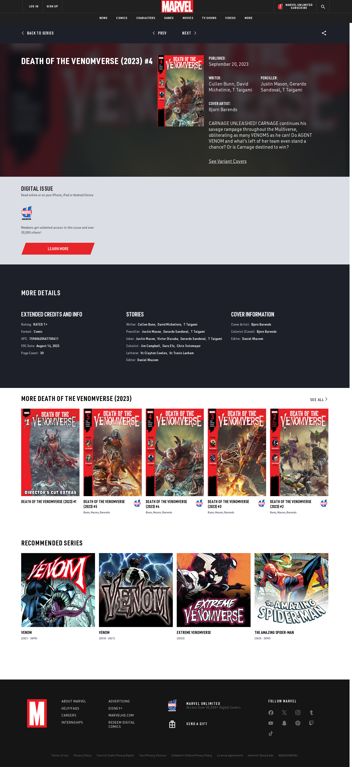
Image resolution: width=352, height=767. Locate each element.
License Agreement (230, 755)
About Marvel (74, 701)
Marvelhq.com (121, 715)
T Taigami (187, 105)
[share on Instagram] (297, 713)
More (249, 18)
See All (319, 423)
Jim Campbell (150, 369)
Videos (230, 18)
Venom (26, 656)
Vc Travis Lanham (181, 376)
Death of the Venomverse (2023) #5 (104, 528)
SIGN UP (52, 6)
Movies (188, 18)
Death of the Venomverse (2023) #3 (228, 528)
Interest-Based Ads (261, 755)
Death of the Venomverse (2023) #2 (290, 528)
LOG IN (33, 6)
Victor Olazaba (167, 362)
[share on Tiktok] (270, 734)
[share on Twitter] (284, 713)
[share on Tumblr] (311, 713)
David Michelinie (158, 105)
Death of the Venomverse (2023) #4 (166, 528)
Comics (121, 18)
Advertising (119, 701)
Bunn (86, 536)
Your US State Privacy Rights (115, 755)
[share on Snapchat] (284, 724)
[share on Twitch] (311, 724)
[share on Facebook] (270, 713)
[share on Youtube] (270, 724)
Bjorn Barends (127, 125)
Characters (145, 18)
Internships (72, 723)
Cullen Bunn (126, 105)
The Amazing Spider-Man (274, 656)
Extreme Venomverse (194, 656)
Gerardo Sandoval (260, 105)
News (103, 18)
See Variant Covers (132, 165)
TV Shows (209, 18)
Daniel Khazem (147, 383)
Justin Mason (226, 105)
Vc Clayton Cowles (154, 376)
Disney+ (116, 708)
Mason (95, 536)
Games (169, 18)
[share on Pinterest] (297, 724)
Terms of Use (60, 755)
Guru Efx (168, 369)
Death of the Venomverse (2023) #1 (49, 525)
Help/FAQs (71, 708)
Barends (105, 536)
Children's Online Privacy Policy (191, 755)
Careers (69, 715)
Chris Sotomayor (189, 369)
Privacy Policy (83, 755)
